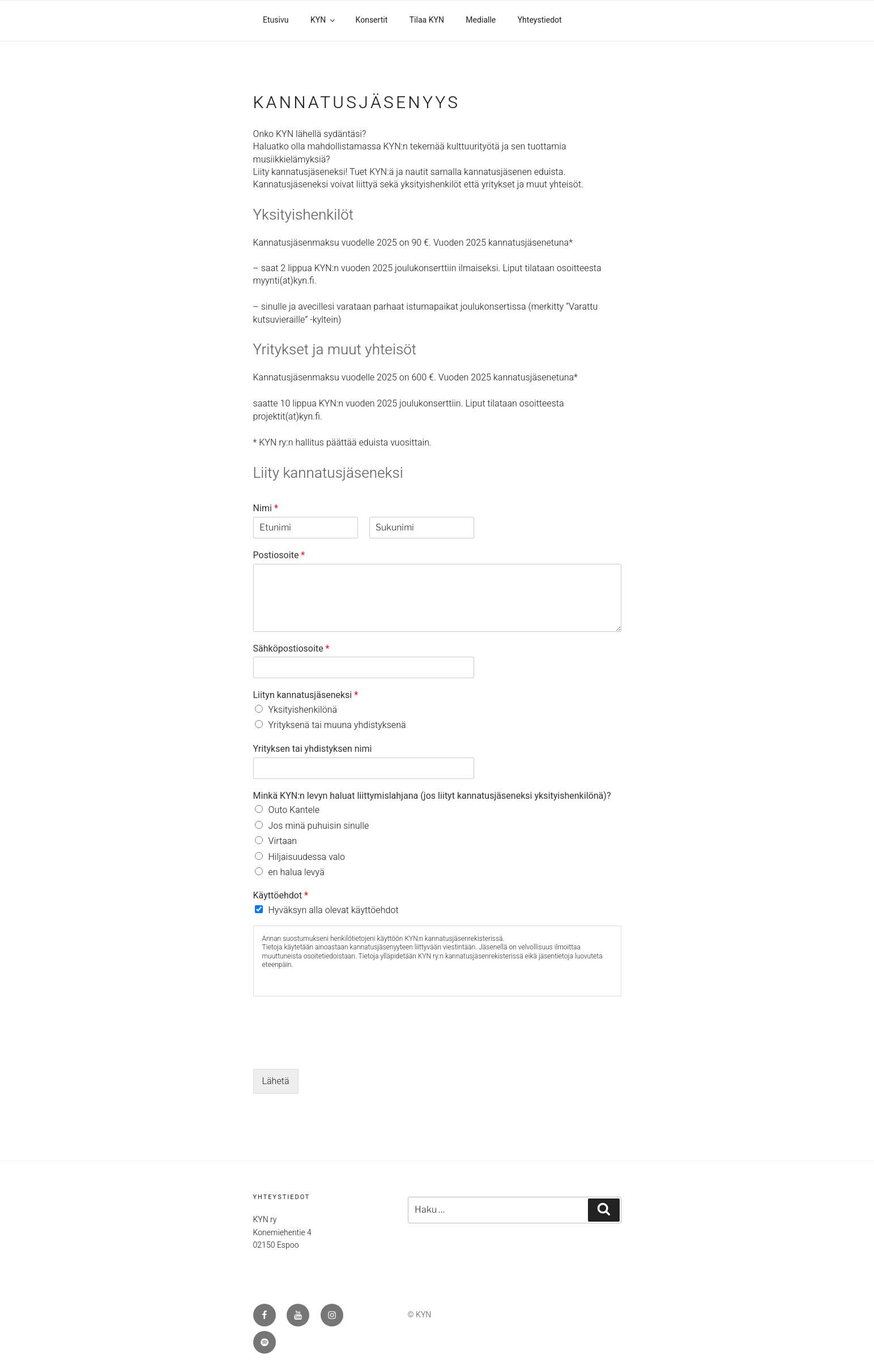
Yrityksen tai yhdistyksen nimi (312, 749)
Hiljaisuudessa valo (307, 857)
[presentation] (339, 1050)
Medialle (481, 21)
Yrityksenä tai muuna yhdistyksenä (337, 725)
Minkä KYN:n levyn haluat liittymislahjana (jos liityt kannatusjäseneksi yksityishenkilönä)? (432, 796)
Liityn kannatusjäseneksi (306, 695)
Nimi (265, 509)
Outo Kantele (294, 810)
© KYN (420, 1315)
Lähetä (275, 1081)
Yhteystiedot (540, 21)
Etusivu (276, 21)
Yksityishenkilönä (303, 710)
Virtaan (282, 841)
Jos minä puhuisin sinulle (318, 826)
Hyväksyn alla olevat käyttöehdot (333, 910)
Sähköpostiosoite (291, 649)
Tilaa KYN (427, 21)
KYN (323, 21)
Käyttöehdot (280, 896)
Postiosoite (279, 556)
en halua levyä (296, 872)
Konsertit (372, 21)
